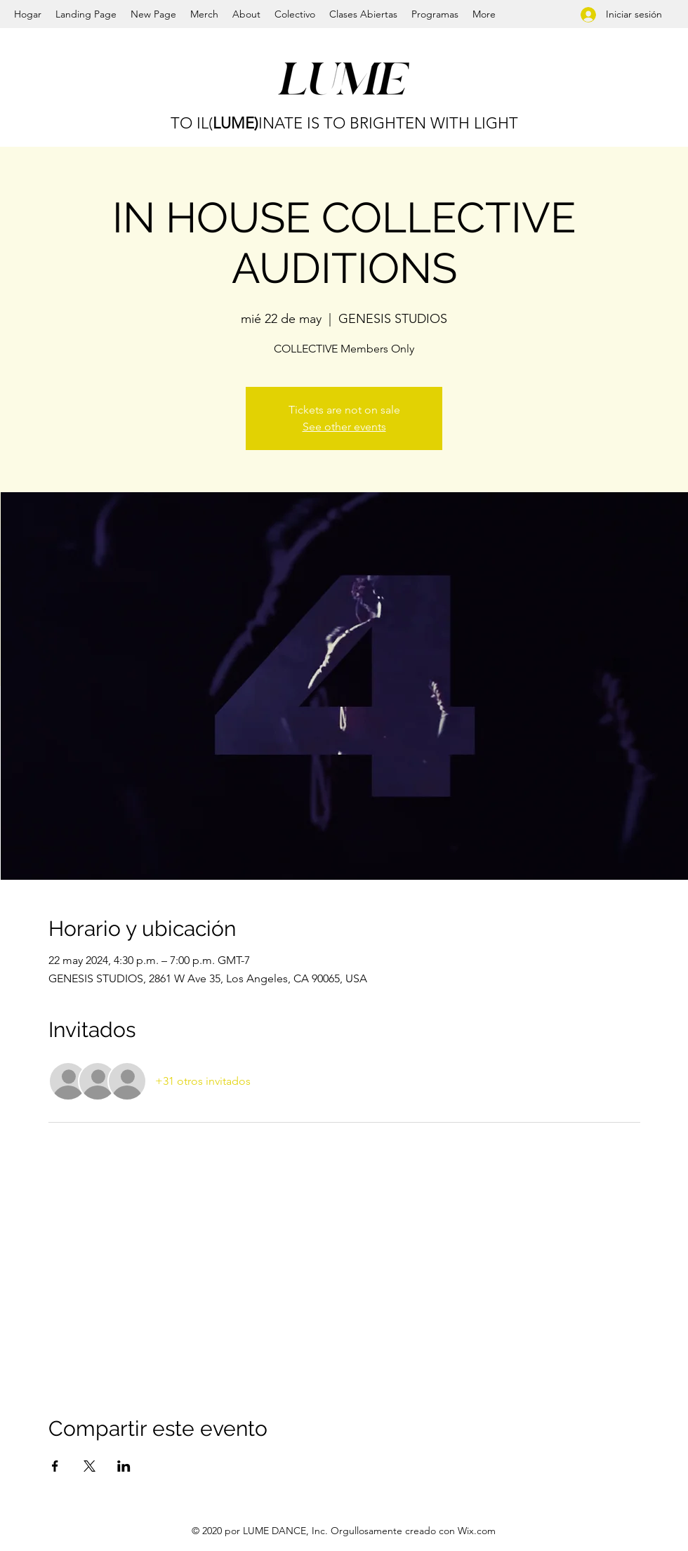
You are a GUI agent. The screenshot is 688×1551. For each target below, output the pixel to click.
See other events (344, 426)
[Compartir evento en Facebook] (55, 1466)
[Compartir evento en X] (89, 1466)
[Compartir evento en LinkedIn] (124, 1466)
